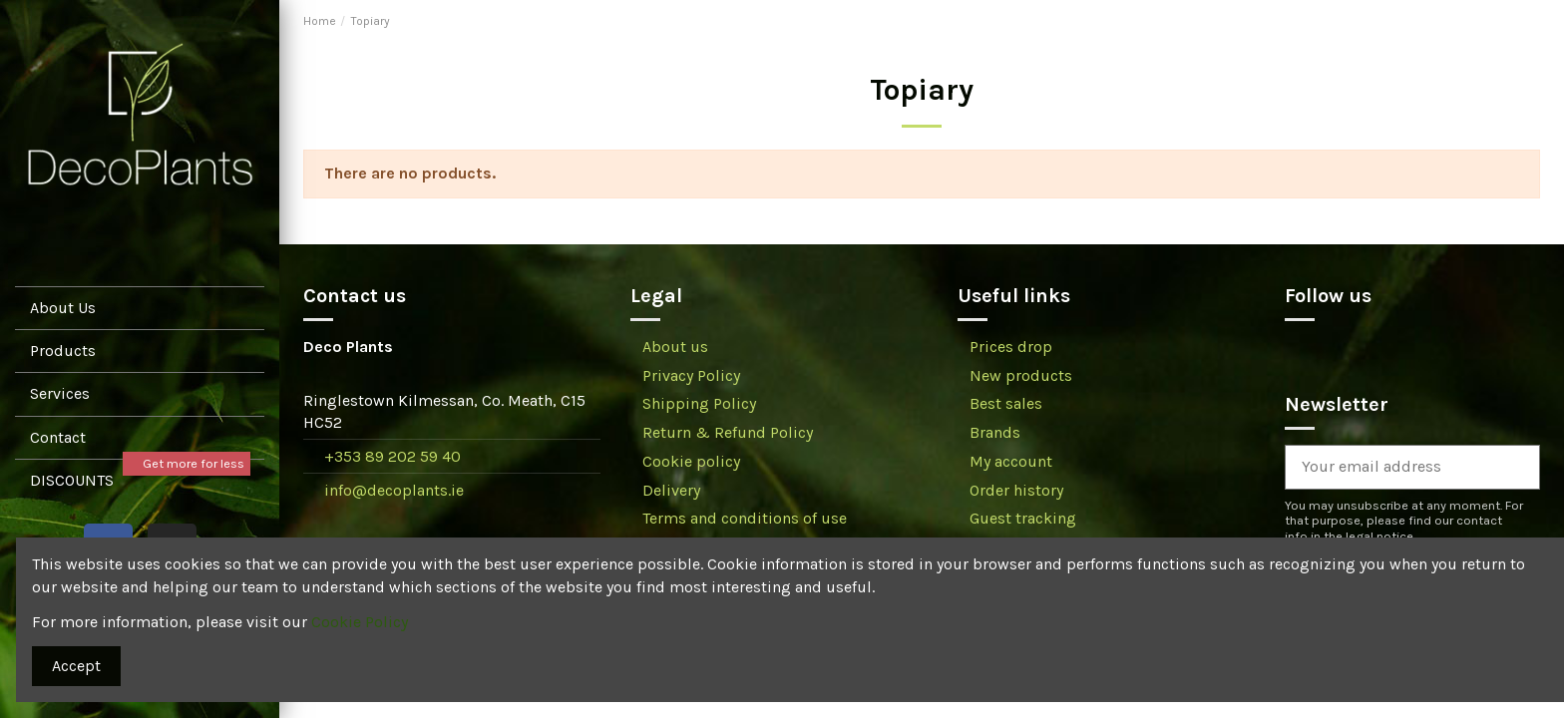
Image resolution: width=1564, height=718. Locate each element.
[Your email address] (1388, 467)
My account (1011, 461)
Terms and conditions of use (744, 518)
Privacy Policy (691, 375)
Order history (1016, 490)
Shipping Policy (699, 403)
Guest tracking (1023, 518)
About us (675, 346)
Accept (76, 665)
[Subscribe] (1515, 467)
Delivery (671, 490)
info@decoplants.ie (394, 490)
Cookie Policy (359, 621)
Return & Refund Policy (727, 432)
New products (1021, 375)
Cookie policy (691, 461)
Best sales (1006, 403)
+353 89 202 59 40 (392, 456)
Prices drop (1011, 346)
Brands (995, 432)
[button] (139, 393)
